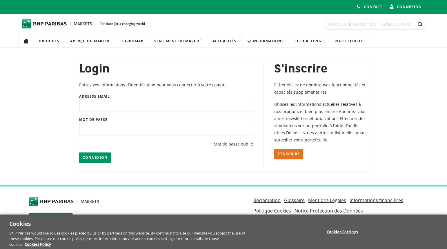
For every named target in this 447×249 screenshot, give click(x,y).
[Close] (437, 233)
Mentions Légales (327, 200)
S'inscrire (289, 153)
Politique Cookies (272, 211)
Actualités (224, 41)
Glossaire (294, 200)
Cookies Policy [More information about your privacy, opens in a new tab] (38, 246)
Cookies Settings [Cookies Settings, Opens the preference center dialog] (342, 233)
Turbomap (132, 41)
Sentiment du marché (178, 41)
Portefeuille (349, 41)
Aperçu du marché (90, 41)
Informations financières (376, 200)
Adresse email (94, 96)
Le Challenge (309, 41)
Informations (265, 41)
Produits (49, 41)
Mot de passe (93, 119)
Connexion (95, 157)
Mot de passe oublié (233, 144)
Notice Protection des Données (329, 211)
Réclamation (267, 200)
